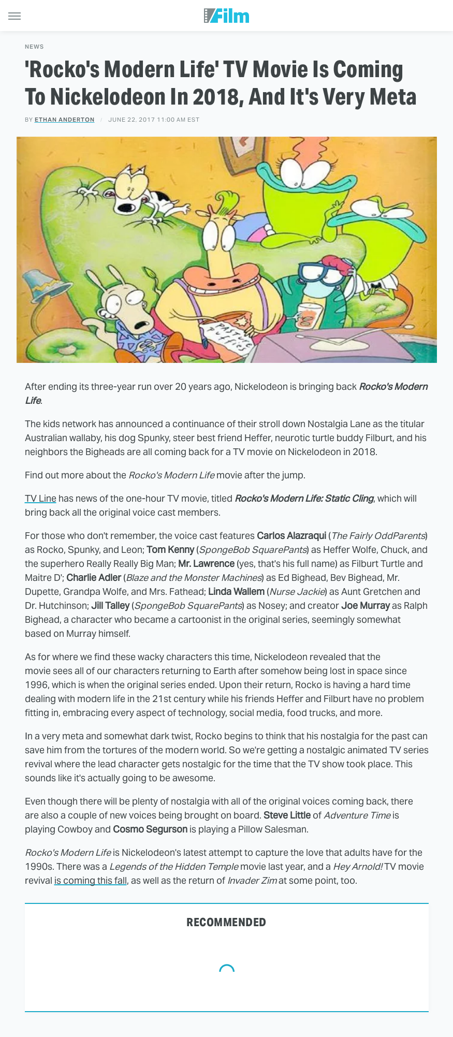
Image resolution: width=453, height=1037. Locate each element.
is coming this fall (90, 880)
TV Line (40, 498)
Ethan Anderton (65, 119)
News (34, 46)
